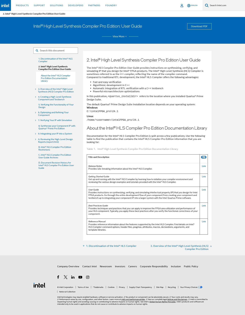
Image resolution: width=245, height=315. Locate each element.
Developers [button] (75, 5)
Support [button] (39, 5)
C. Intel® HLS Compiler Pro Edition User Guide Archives (54, 156)
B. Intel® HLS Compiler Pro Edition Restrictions (54, 148)
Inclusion (176, 266)
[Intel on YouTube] (80, 278)
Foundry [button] (111, 5)
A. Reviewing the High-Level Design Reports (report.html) (55, 140)
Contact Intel (89, 266)
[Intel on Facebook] (58, 278)
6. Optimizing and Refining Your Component (53, 113)
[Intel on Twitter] (65, 278)
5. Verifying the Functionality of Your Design (56, 106)
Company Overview (68, 266)
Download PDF (199, 26)
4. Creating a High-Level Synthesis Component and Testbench (54, 98)
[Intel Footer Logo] (39, 285)
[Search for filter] (55, 50)
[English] (192, 5)
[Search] (207, 5)
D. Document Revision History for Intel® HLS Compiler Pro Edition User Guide (56, 165)
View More (120, 36)
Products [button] (22, 5)
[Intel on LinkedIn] (73, 278)
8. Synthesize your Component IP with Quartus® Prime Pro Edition (56, 127)
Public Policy (191, 266)
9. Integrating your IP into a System (55, 133)
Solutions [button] (56, 5)
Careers (132, 266)
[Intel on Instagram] (87, 278)
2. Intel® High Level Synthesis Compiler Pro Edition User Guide (54, 68)
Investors (120, 266)
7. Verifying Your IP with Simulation (55, 120)
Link (204, 166)
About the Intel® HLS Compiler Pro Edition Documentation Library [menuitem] (55, 78)
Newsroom (106, 266)
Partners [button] (94, 5)
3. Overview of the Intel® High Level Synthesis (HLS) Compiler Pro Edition (56, 90)
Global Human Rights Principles (162, 301)
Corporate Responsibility (154, 266)
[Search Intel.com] (227, 5)
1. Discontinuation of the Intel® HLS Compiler (55, 60)
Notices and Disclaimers (177, 299)
